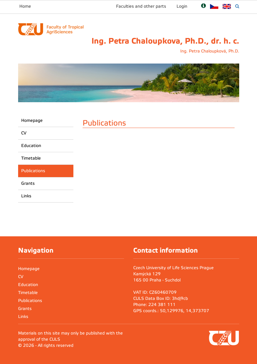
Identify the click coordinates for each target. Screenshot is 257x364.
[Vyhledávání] (237, 6)
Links (26, 196)
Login (182, 6)
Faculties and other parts (141, 6)
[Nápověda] (203, 6)
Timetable (31, 158)
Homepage (32, 120)
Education (31, 145)
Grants (28, 183)
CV (23, 133)
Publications (33, 170)
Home (25, 6)
